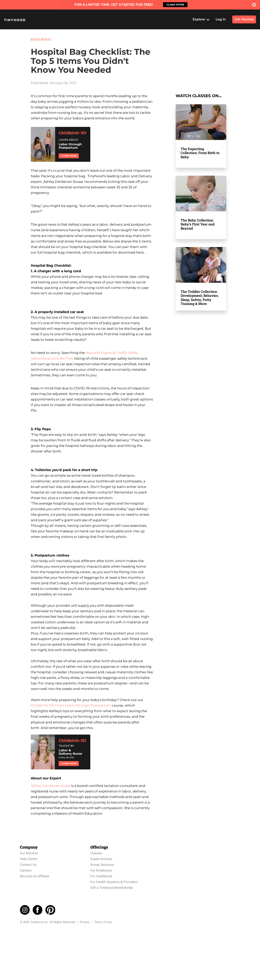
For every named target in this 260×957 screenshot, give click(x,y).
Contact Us (28, 863)
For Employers (101, 868)
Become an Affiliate (34, 874)
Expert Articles (101, 857)
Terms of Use (103, 920)
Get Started (244, 19)
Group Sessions (102, 863)
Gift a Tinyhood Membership (111, 886)
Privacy (84, 920)
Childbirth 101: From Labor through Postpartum (71, 705)
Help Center (29, 857)
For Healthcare (101, 874)
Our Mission (29, 851)
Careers (26, 868)
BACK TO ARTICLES (41, 39)
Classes (96, 851)
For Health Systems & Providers (114, 880)
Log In (221, 19)
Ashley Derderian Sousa (50, 786)
